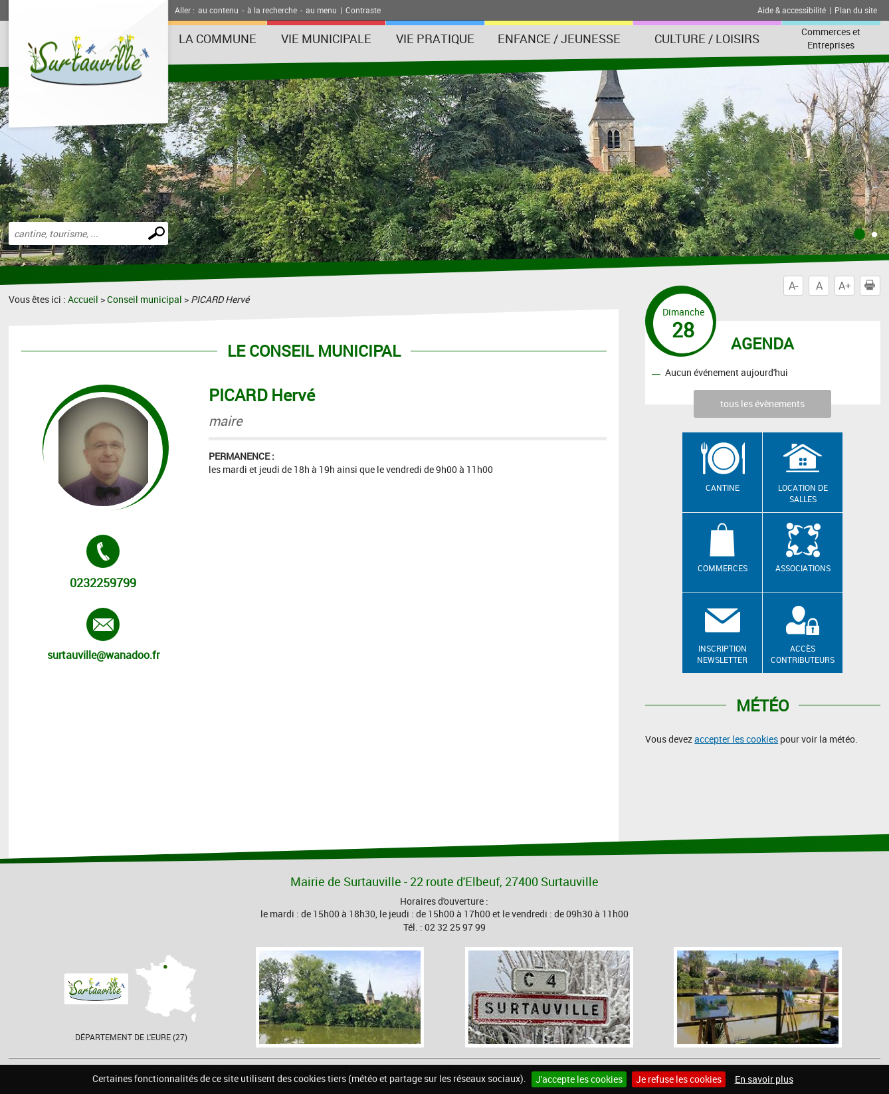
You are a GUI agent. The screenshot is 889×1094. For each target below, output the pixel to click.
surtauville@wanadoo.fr (103, 635)
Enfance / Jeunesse (559, 38)
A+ (845, 285)
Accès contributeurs (803, 654)
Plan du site (856, 10)
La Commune (217, 38)
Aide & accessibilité (791, 10)
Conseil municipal (144, 299)
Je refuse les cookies (679, 1079)
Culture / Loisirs (706, 38)
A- (793, 285)
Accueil (83, 299)
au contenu (218, 10)
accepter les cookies (736, 739)
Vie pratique (435, 38)
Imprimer (872, 285)
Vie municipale (326, 38)
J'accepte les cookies (579, 1079)
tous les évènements (762, 403)
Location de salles (803, 493)
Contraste (363, 10)
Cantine (723, 487)
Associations (803, 568)
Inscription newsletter (722, 654)
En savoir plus (764, 1079)
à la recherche (272, 10)
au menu (321, 10)
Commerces (722, 568)
